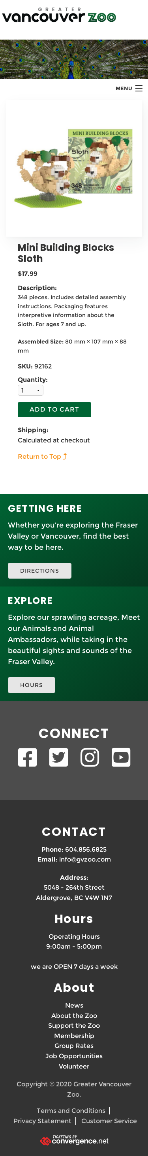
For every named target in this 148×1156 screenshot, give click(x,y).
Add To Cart (54, 409)
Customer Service (109, 1121)
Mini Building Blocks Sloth (66, 253)
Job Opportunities (74, 1056)
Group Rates (74, 1046)
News (74, 1005)
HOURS (31, 685)
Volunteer (74, 1066)
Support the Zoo (74, 1025)
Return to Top (39, 456)
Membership (74, 1036)
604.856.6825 (86, 849)
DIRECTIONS (39, 570)
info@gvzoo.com (85, 859)
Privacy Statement (42, 1121)
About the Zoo (74, 1015)
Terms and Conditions (71, 1110)
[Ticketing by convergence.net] (74, 1140)
